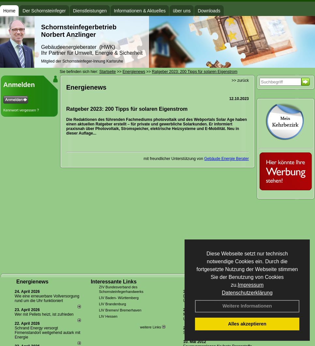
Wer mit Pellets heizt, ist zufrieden (44, 314)
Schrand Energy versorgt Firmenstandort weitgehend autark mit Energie (47, 332)
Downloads (209, 10)
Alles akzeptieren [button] (247, 323)
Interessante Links (114, 281)
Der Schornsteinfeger (44, 10)
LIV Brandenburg (112, 304)
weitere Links (152, 327)
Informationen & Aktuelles (140, 10)
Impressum (250, 285)
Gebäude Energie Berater (226, 158)
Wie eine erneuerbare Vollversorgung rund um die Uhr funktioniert (47, 298)
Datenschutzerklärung (247, 293)
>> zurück (240, 80)
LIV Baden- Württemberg (119, 298)
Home (9, 10)
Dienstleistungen (90, 10)
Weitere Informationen (247, 306)
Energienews (32, 281)
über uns (181, 10)
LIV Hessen (108, 316)
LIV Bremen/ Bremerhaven (120, 310)
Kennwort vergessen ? (21, 110)
